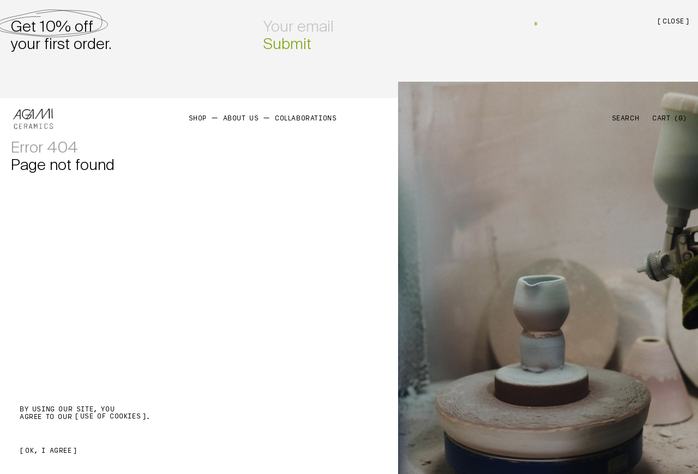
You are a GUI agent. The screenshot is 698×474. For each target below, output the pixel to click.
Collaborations (305, 118)
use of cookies (110, 416)
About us (241, 118)
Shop (198, 118)
